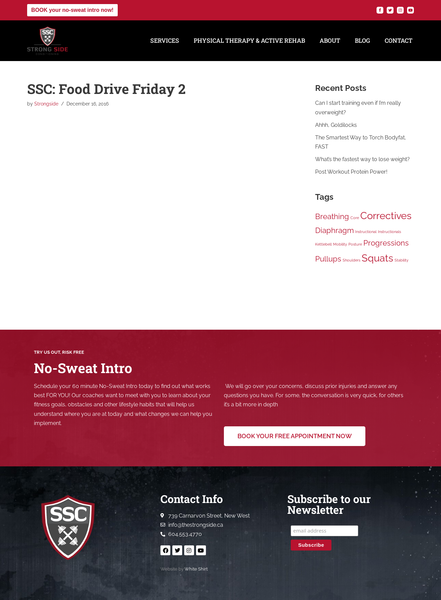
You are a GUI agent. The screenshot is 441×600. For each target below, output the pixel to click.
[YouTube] (410, 10)
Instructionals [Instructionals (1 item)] (389, 232)
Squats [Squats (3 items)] (377, 258)
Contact (399, 40)
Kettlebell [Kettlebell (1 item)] (323, 244)
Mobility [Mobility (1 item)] (340, 244)
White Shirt (196, 569)
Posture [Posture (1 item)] (355, 244)
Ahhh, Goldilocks (336, 125)
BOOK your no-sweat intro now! (72, 10)
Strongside (46, 104)
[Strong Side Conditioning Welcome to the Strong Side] (47, 40)
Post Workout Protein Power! (351, 172)
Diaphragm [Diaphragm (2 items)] (334, 230)
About (330, 40)
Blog (362, 40)
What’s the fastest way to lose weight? (362, 159)
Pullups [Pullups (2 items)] (328, 258)
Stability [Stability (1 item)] (401, 260)
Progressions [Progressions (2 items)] (386, 242)
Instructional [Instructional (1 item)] (366, 232)
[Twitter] (390, 10)
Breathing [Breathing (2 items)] (332, 216)
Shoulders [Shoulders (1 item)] (351, 260)
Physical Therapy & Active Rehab (249, 40)
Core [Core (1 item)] (354, 218)
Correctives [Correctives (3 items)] (385, 215)
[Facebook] (380, 10)
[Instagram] (400, 10)
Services (164, 40)
